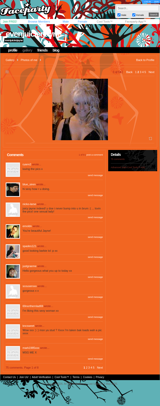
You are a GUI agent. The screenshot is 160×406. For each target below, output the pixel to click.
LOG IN (147, 2)
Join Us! (23, 377)
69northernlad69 (33, 306)
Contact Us (9, 377)
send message (95, 175)
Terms (76, 377)
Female (82, 21)
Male (66, 21)
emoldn (27, 226)
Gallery (10, 60)
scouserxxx (30, 286)
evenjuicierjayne (33, 33)
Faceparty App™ (135, 21)
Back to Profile (145, 60)
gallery (27, 50)
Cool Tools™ (105, 21)
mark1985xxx (31, 347)
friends (42, 50)
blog (56, 50)
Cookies (87, 377)
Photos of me (29, 60)
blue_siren (29, 184)
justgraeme (29, 266)
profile (12, 50)
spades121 (29, 246)
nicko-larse (29, 204)
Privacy (100, 377)
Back (129, 72)
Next (151, 72)
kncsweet (28, 325)
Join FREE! (10, 21)
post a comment (94, 155)
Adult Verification (41, 377)
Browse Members (39, 21)
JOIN (156, 2)
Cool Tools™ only (136, 167)
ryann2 (27, 164)
